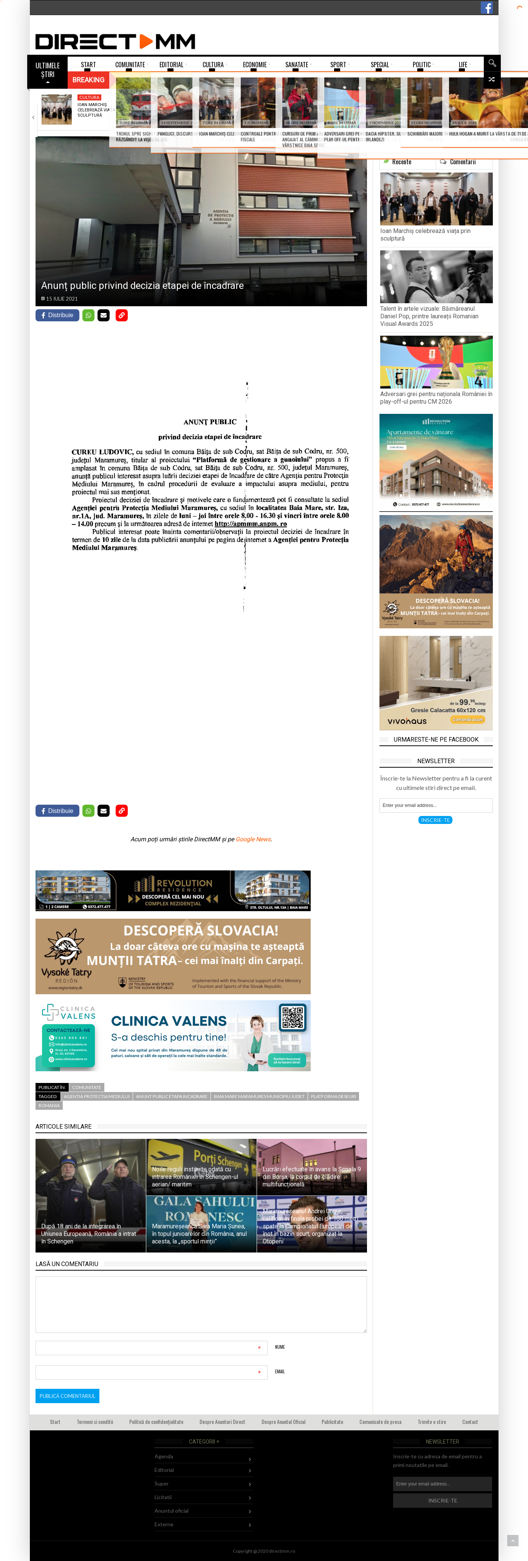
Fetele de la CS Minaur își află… (455, 107)
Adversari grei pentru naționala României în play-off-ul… (280, 112)
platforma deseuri (333, 1096)
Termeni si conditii (95, 1421)
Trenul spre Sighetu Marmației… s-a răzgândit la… (370, 110)
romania (49, 1105)
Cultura (89, 97)
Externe (164, 1524)
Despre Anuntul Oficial (283, 1421)
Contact (470, 1421)
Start (55, 1421)
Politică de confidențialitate (156, 1421)
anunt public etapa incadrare (171, 1096)
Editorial (164, 1470)
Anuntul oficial (172, 1510)
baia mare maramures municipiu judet (259, 1096)
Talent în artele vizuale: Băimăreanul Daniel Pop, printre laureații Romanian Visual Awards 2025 (429, 316)
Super (176, 97)
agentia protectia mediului (97, 1096)
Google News (253, 839)
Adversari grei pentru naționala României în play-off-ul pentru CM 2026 (436, 397)
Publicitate (332, 1421)
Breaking (88, 80)
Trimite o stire (432, 1421)
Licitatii (163, 1497)
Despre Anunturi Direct (222, 1421)
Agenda (164, 1456)
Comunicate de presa (380, 1421)
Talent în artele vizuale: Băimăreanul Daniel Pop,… (191, 110)
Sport (266, 97)
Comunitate (86, 1087)
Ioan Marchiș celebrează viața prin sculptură (101, 110)
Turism (357, 97)
